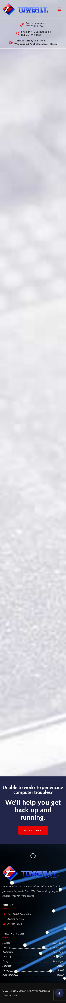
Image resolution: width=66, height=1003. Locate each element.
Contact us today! (33, 830)
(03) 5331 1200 (34, 26)
